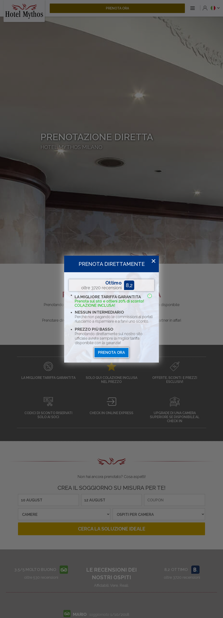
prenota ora (111, 352)
